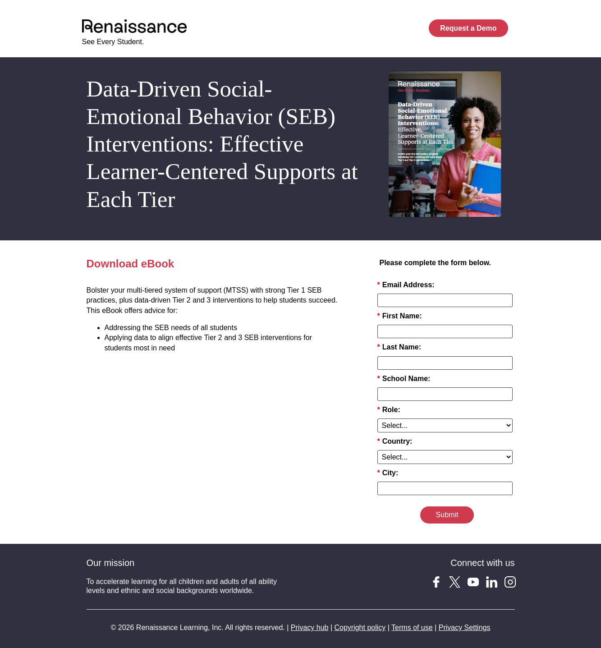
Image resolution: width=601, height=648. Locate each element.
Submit (447, 515)
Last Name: (399, 347)
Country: (395, 441)
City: (388, 473)
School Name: (404, 378)
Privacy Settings (465, 627)
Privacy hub (310, 627)
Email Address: (406, 284)
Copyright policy (359, 627)
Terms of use (412, 627)
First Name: (399, 316)
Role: (388, 409)
